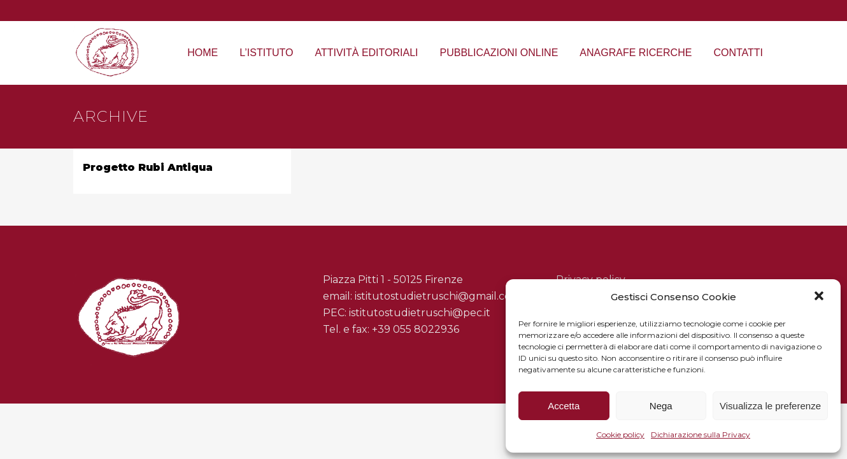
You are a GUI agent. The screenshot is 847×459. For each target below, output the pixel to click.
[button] (820, 297)
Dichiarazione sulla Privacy (700, 434)
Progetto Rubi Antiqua (148, 167)
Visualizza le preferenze (770, 405)
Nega (661, 405)
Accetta (564, 405)
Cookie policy (620, 434)
